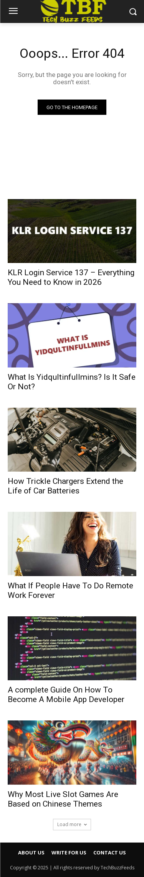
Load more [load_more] (72, 824)
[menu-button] (13, 12)
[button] (132, 11)
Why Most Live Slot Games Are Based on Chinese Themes (63, 799)
